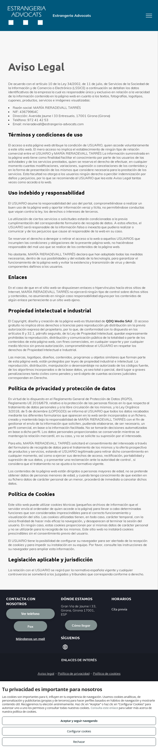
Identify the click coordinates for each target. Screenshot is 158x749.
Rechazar (79, 742)
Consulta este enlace (104, 708)
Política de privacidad (73, 673)
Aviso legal (46, 673)
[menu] (149, 15)
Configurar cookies (79, 731)
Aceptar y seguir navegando (78, 721)
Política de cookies (107, 673)
